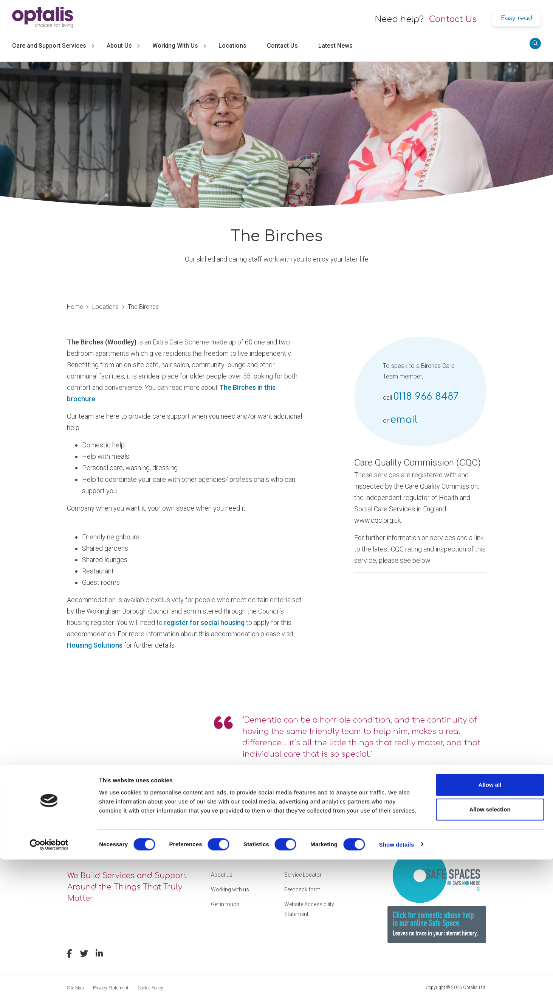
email (404, 419)
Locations (232, 45)
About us (221, 875)
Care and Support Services (49, 45)
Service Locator (303, 875)
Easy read (516, 18)
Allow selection (489, 950)
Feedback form (302, 889)
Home (75, 306)
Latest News (335, 45)
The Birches (143, 306)
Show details (396, 985)
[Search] (535, 43)
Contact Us (453, 19)
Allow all (490, 925)
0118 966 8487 (426, 396)
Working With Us (175, 45)
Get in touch (225, 904)
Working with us (230, 889)
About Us (119, 45)
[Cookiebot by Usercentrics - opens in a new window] (49, 985)
